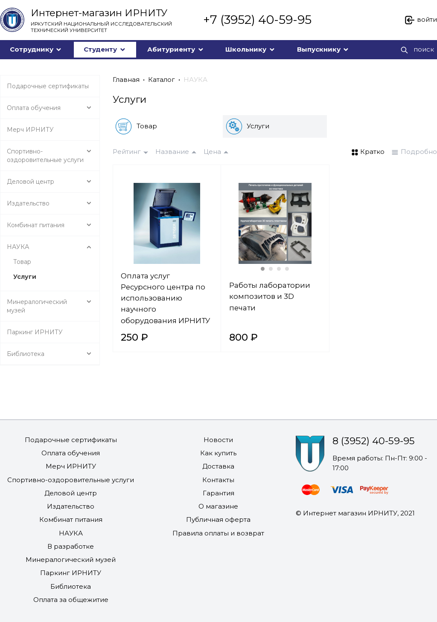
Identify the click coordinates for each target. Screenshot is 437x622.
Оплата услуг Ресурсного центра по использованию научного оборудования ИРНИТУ (165, 298)
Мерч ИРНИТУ (71, 466)
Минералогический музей (71, 559)
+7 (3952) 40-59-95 (257, 19)
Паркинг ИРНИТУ (70, 573)
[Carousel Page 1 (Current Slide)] (263, 269)
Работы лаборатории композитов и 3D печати (269, 296)
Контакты (218, 480)
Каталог (161, 79)
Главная (126, 79)
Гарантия (218, 493)
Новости (218, 440)
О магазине (218, 506)
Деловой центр (70, 493)
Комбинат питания (70, 519)
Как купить (218, 453)
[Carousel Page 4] (287, 269)
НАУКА (195, 79)
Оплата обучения (70, 453)
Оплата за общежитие (70, 600)
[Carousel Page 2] (271, 269)
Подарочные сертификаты (71, 440)
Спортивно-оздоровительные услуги (70, 480)
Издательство (70, 506)
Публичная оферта (218, 519)
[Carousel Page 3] (279, 269)
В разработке (70, 546)
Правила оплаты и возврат (218, 533)
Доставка (218, 466)
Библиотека (70, 586)
